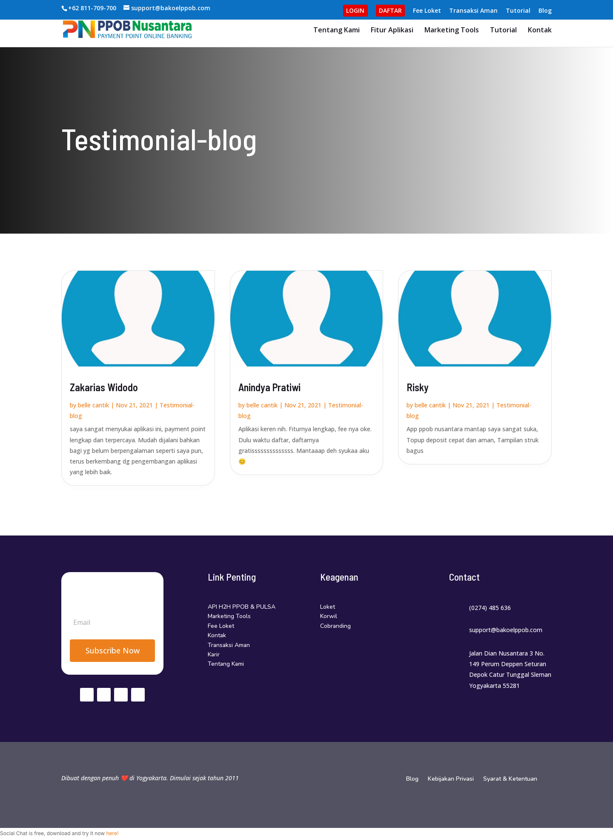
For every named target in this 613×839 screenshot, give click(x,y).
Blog (545, 11)
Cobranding (335, 626)
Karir (214, 654)
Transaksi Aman (473, 11)
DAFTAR (390, 10)
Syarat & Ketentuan (510, 779)
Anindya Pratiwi (269, 387)
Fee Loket (427, 11)
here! (112, 833)
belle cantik (93, 405)
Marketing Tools (451, 30)
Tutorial (518, 11)
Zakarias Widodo (104, 387)
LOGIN (355, 10)
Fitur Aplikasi (392, 30)
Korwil (328, 616)
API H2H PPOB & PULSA (241, 607)
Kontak (540, 30)
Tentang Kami (336, 30)
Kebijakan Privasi (451, 779)
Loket (327, 607)
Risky (418, 387)
